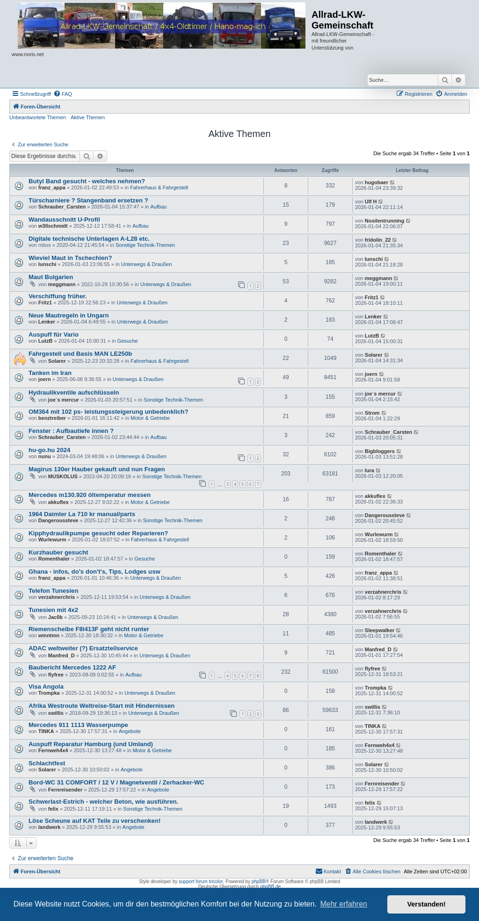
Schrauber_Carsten (62, 206)
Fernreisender (65, 789)
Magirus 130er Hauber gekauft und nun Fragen (97, 469)
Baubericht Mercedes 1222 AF (72, 667)
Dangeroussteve (58, 520)
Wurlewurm (52, 539)
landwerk (49, 827)
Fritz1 (45, 302)
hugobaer (376, 182)
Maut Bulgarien (51, 277)
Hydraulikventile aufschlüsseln (74, 392)
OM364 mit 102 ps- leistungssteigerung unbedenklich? (108, 411)
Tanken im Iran (50, 372)
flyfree (56, 674)
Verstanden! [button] (426, 904)
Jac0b (55, 617)
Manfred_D (61, 655)
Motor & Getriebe (150, 418)
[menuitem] (62, 94)
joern (44, 379)
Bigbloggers (380, 451)
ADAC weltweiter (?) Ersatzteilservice (83, 648)
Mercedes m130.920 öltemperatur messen (90, 494)
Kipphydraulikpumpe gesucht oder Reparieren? (98, 533)
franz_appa (51, 187)
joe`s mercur (63, 400)
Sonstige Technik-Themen (145, 245)
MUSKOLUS (63, 476)
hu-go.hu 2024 (49, 449)
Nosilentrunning (384, 220)
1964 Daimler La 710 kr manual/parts (82, 514)
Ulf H (371, 201)
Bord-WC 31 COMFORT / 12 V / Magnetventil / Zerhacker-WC (116, 782)
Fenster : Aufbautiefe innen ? (71, 430)
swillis (56, 713)
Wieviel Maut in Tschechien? (70, 257)
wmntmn (48, 635)
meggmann (62, 284)
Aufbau (159, 206)
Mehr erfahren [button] (343, 904)
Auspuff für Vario (54, 334)
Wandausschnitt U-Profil (64, 219)
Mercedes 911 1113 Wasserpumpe (78, 724)
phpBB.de (270, 886)
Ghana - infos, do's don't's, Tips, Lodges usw (94, 571)
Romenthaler (54, 558)
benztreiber (52, 418)
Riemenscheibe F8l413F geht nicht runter (89, 629)
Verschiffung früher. (58, 296)
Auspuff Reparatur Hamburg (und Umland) (91, 744)
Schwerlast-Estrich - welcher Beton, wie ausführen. (103, 801)
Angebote (130, 731)
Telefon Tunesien (53, 590)
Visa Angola (46, 686)
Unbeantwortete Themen (37, 117)
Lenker (46, 321)
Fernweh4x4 (53, 750)
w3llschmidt (53, 226)
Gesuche (127, 341)
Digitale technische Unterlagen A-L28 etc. (89, 238)
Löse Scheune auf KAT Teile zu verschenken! (94, 820)
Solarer (57, 361)
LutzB (45, 341)
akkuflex (58, 502)
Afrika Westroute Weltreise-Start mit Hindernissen (101, 705)
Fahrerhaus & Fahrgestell (159, 187)
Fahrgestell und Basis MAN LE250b (80, 353)
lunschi (47, 264)
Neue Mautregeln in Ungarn (69, 315)
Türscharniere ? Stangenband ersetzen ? (88, 200)
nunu (44, 456)
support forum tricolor (201, 881)
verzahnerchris (56, 597)
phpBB (259, 881)
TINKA (46, 731)
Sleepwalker (380, 630)
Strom (372, 413)
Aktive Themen (88, 117)
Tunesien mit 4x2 (53, 609)
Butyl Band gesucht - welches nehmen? (87, 181)
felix (53, 809)
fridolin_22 (378, 240)
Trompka (49, 693)
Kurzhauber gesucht (58, 552)
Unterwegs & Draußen (146, 264)
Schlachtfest (47, 763)
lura (369, 470)
